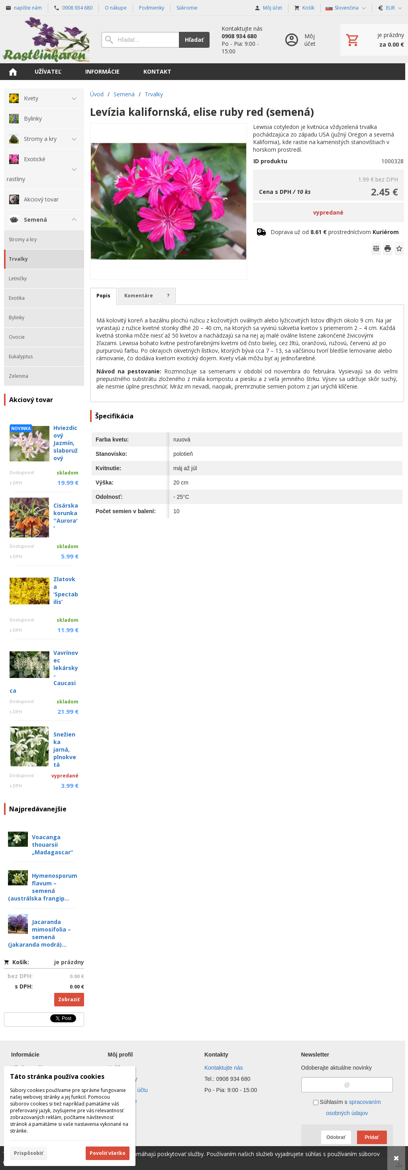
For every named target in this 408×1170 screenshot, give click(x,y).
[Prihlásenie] (304, 39)
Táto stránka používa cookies (57, 1076)
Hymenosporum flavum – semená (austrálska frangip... (42, 887)
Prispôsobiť (28, 1153)
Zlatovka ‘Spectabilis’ (65, 590)
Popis (103, 295)
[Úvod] (44, 39)
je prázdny (69, 962)
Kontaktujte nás (223, 1068)
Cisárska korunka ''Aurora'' (65, 517)
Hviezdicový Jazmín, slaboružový (65, 443)
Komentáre (138, 295)
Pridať (372, 1137)
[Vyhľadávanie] (140, 40)
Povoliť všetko (108, 1153)
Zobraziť (69, 999)
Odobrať (335, 1137)
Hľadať (194, 39)
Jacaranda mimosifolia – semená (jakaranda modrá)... (39, 933)
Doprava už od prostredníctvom (335, 232)
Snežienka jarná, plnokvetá (64, 749)
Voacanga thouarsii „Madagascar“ (52, 844)
